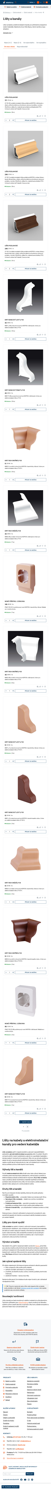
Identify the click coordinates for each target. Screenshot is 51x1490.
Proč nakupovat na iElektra (35, 1417)
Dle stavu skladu (9, 46)
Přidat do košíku (31, 120)
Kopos (37, 1246)
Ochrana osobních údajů (35, 1429)
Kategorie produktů (33, 1381)
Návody (5, 1412)
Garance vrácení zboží (34, 1389)
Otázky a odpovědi (9, 1417)
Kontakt (29, 1387)
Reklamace (30, 1392)
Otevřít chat (21, 1445)
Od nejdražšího (41, 42)
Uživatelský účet (32, 1398)
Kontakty (30, 1412)
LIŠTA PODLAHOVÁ (11, 97)
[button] (31, 2)
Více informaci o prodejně (15, 1458)
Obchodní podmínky (33, 1395)
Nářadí (7, 1400)
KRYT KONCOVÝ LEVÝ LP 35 (14, 320)
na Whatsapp (19, 1449)
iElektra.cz (8, 12)
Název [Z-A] (17, 42)
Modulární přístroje (11, 1393)
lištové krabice (23, 1302)
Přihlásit (29, 1474)
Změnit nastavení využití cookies (11, 1427)
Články (29, 1404)
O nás (29, 1420)
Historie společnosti (33, 1423)
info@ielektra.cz (25, 1441)
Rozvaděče (8, 1390)
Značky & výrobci (8, 1420)
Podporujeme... (32, 1426)
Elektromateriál (17, 12)
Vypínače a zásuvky (11, 1387)
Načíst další (25, 1122)
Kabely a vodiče (10, 1381)
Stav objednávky (32, 1401)
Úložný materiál (28, 12)
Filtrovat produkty (10, 1487)
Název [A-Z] (8, 42)
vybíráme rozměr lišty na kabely (30, 1288)
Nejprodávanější (22, 46)
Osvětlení (8, 1397)
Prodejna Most (31, 1415)
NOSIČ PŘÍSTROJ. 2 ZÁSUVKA (15, 601)
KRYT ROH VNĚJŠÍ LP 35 (13, 531)
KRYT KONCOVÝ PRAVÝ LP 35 (15, 390)
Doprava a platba (32, 1384)
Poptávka (6, 1423)
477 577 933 (17, 1437)
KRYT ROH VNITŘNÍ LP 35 (13, 460)
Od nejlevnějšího (28, 42)
